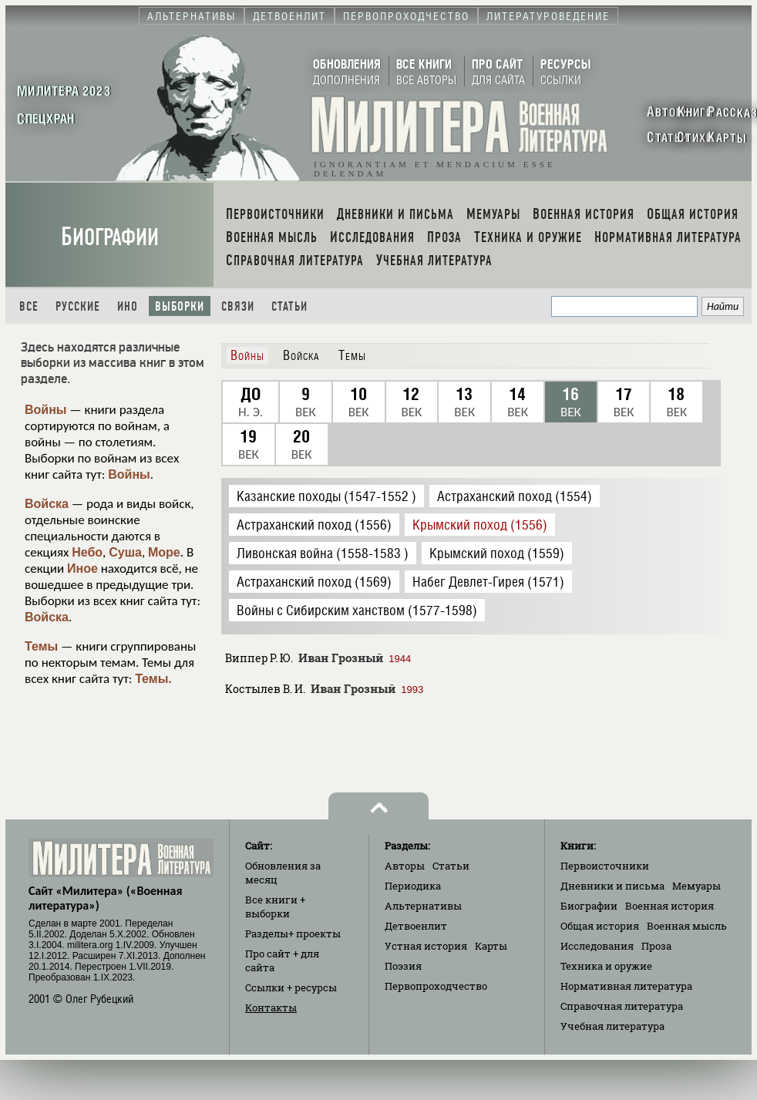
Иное (82, 568)
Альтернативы (423, 906)
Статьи (289, 306)
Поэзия (403, 966)
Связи (237, 306)
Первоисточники (604, 866)
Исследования (597, 946)
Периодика (413, 886)
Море (164, 552)
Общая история (599, 926)
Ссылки (291, 987)
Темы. (153, 678)
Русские (78, 306)
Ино (127, 306)
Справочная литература (621, 1006)
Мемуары (696, 886)
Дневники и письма (612, 886)
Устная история (426, 946)
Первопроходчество (436, 986)
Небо (87, 552)
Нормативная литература (626, 986)
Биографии (110, 237)
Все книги (275, 906)
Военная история (669, 906)
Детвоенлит (416, 926)
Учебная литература (612, 1026)
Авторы (405, 866)
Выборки (179, 306)
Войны (46, 409)
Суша (125, 552)
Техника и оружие (606, 966)
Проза (656, 946)
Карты (491, 946)
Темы (41, 646)
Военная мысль (687, 926)
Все (29, 306)
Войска (47, 503)
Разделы (293, 933)
